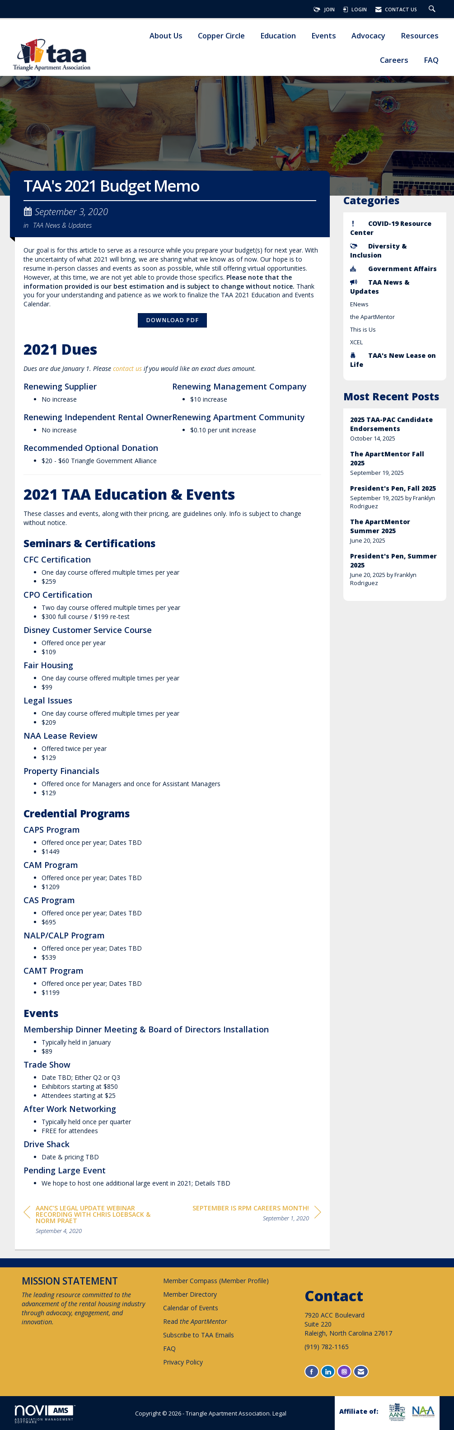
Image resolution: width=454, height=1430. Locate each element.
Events (323, 36)
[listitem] (395, 429)
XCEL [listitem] (356, 342)
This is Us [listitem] (363, 329)
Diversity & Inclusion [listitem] (378, 250)
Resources (420, 36)
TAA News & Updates (62, 225)
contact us (127, 368)
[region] (256, 1215)
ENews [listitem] (359, 304)
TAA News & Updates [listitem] (380, 286)
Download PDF (172, 320)
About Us (166, 36)
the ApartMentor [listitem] (372, 317)
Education (278, 36)
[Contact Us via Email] (361, 1371)
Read (195, 1321)
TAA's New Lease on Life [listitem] (393, 360)
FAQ (431, 60)
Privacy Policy (183, 1362)
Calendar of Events (190, 1307)
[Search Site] (433, 9)
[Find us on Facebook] (311, 1371)
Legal (279, 1413)
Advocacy (368, 36)
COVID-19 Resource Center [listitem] (390, 228)
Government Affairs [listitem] (393, 268)
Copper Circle (221, 36)
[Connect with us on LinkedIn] (328, 1371)
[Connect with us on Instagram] (344, 1371)
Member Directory (190, 1294)
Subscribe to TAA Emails (198, 1335)
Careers (394, 60)
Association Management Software (45, 1414)
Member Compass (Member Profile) (216, 1280)
